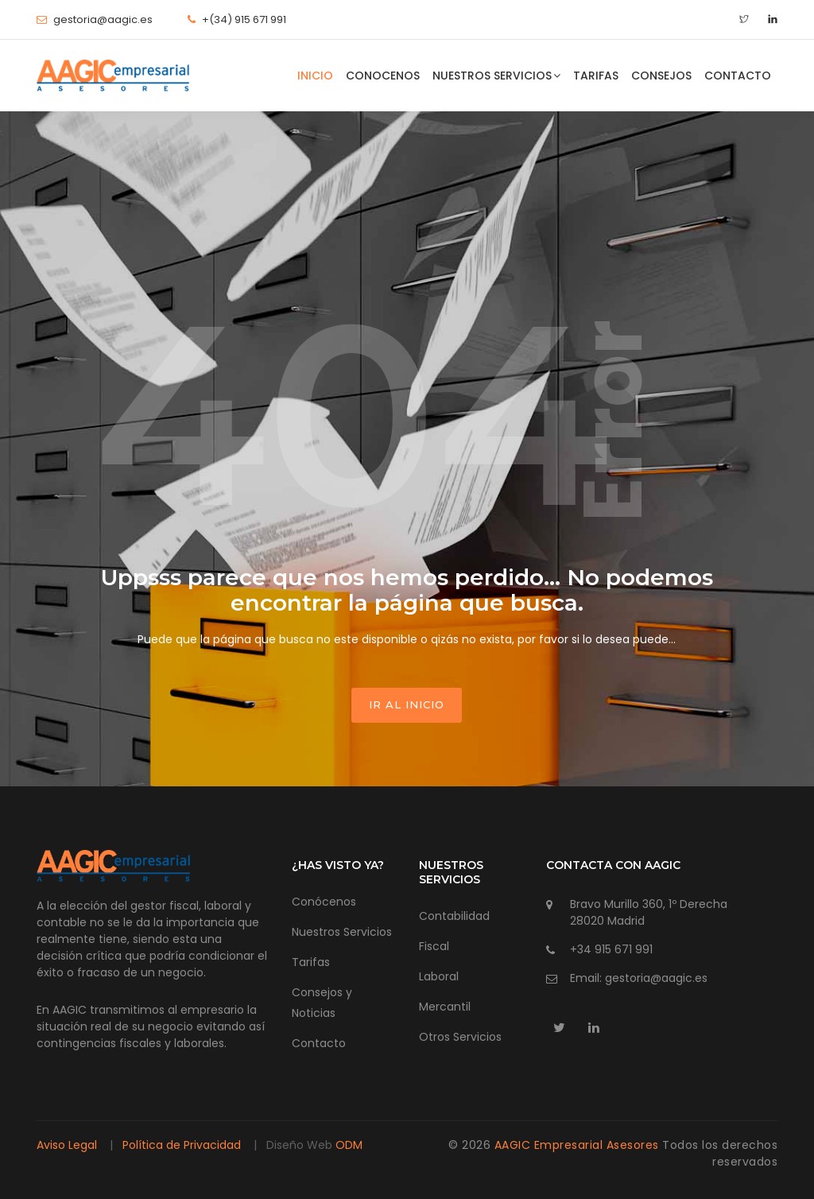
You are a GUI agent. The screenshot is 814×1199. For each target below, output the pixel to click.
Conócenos (324, 902)
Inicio (315, 75)
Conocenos (383, 75)
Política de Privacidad (181, 1145)
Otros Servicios (460, 1037)
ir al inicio (406, 704)
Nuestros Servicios (496, 75)
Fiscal (434, 946)
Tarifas (595, 75)
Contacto (737, 75)
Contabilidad (454, 916)
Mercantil (445, 1007)
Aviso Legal (68, 1145)
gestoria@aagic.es (103, 19)
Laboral (439, 976)
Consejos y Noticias (322, 1002)
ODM (348, 1145)
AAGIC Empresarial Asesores (578, 1145)
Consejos (661, 75)
